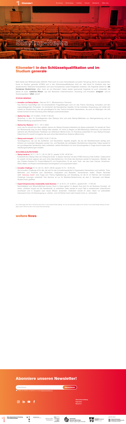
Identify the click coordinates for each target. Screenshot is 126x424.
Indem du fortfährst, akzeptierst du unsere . (34, 390)
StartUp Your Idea (24, 116)
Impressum (79, 401)
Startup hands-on (23, 154)
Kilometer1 (79, 403)
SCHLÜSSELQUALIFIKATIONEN (27, 152)
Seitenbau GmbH (28, 175)
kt (32, 138)
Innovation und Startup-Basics (28, 102)
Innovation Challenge (25, 168)
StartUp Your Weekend (25, 125)
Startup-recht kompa (25, 138)
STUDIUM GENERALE (23, 98)
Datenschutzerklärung (47, 390)
